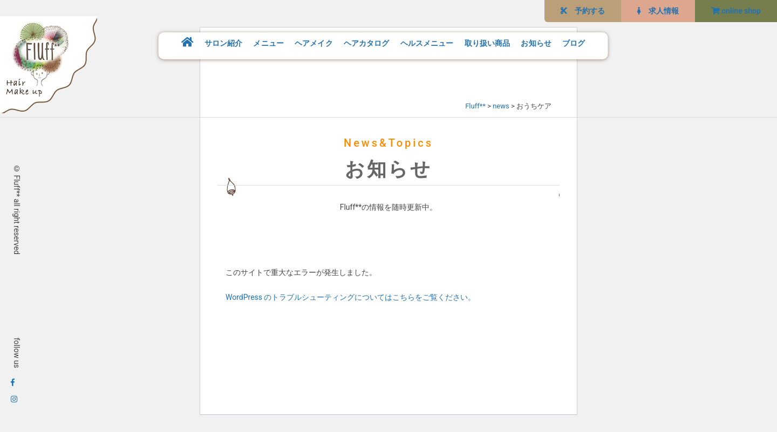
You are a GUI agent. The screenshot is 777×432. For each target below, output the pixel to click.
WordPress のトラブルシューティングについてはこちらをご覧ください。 (351, 297)
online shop (736, 10)
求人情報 (658, 10)
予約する (583, 10)
